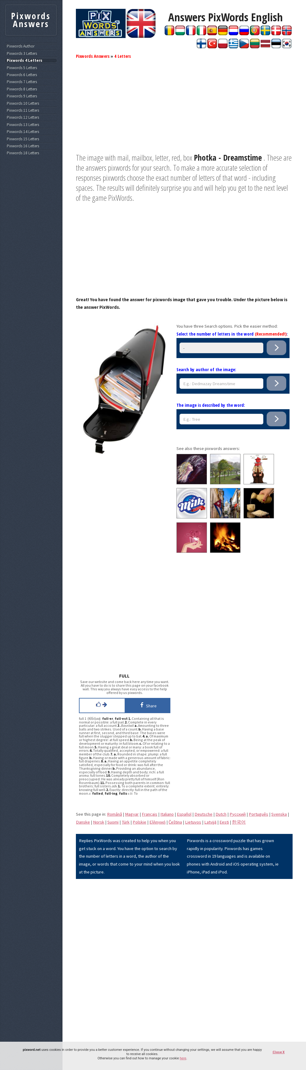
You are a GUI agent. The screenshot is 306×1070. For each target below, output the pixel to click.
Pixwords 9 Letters (22, 96)
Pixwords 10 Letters (23, 103)
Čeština (175, 822)
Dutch (220, 814)
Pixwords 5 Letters (22, 68)
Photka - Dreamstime (228, 157)
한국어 (239, 822)
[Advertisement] (184, 110)
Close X (278, 1052)
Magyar (132, 814)
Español (184, 814)
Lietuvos (193, 822)
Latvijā (210, 822)
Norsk (98, 822)
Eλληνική (157, 822)
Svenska (279, 814)
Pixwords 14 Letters (23, 132)
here (183, 1058)
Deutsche (203, 814)
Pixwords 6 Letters (22, 75)
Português (258, 814)
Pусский (238, 814)
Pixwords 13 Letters (23, 125)
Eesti (224, 822)
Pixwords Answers (92, 56)
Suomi (113, 822)
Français (149, 814)
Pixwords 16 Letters (23, 146)
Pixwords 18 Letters (23, 153)
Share (147, 705)
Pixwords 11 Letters (23, 110)
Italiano (167, 814)
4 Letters (122, 56)
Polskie (139, 822)
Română (114, 814)
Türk (126, 822)
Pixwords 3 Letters (22, 53)
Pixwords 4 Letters (24, 60)
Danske (83, 822)
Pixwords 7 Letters (22, 82)
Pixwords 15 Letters (23, 139)
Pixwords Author (20, 46)
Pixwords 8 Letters (22, 89)
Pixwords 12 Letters (23, 117)
